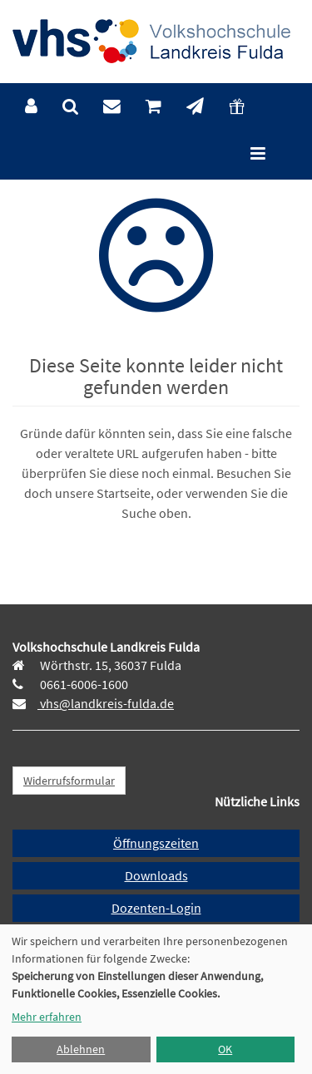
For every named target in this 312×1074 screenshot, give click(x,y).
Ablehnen (81, 1049)
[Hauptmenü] (258, 155)
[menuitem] (31, 107)
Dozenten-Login (156, 907)
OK (225, 1049)
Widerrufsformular (69, 780)
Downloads (156, 875)
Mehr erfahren (47, 1016)
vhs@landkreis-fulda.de (105, 703)
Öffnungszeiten (156, 843)
